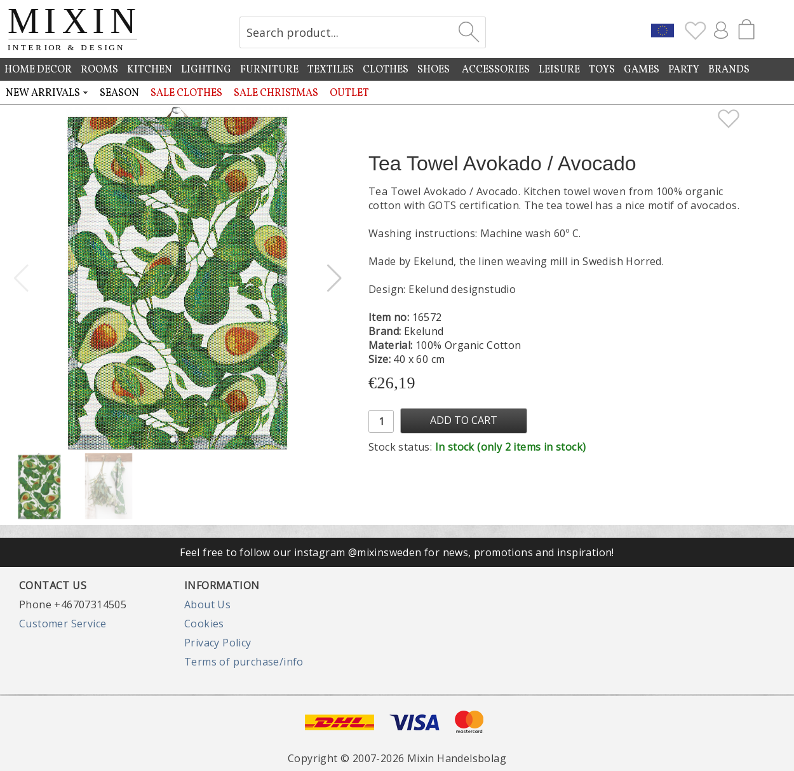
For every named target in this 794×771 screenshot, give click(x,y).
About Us (207, 604)
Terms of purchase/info (244, 662)
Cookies (204, 624)
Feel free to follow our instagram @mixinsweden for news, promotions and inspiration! (397, 552)
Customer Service (62, 624)
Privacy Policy (218, 643)
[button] (334, 278)
